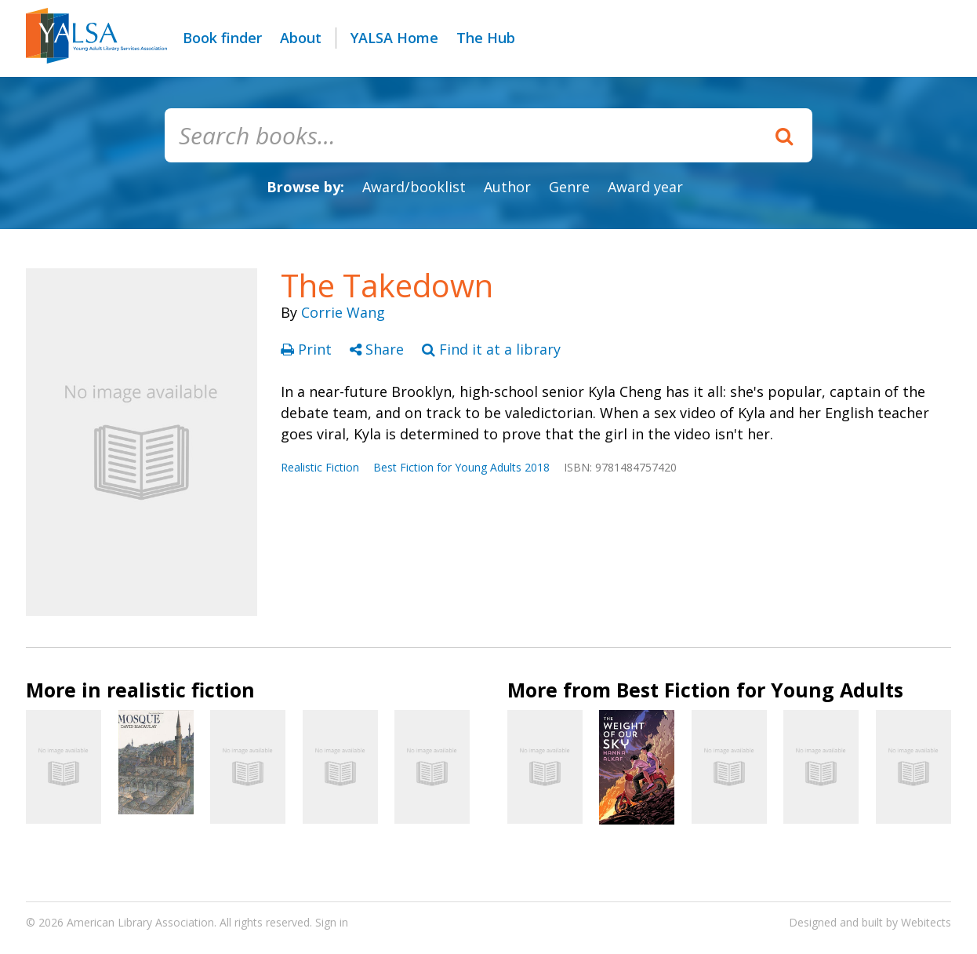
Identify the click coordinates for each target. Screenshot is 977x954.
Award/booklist (414, 186)
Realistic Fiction (320, 467)
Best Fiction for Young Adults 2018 (461, 467)
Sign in (331, 922)
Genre (569, 186)
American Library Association (140, 922)
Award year (645, 186)
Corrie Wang (343, 312)
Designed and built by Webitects (870, 922)
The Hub (485, 37)
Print (308, 349)
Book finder (222, 37)
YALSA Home (394, 37)
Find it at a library (491, 349)
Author (507, 186)
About (300, 37)
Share (379, 349)
